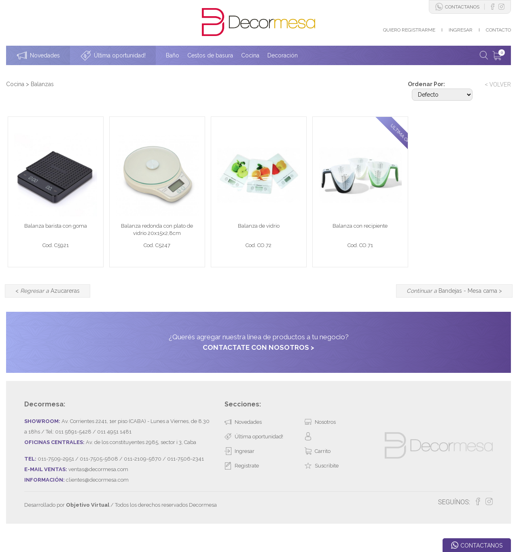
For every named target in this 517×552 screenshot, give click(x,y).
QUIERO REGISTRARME (409, 30)
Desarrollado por (66, 525)
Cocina (15, 84)
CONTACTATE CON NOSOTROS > (258, 367)
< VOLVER (498, 84)
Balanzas (42, 84)
